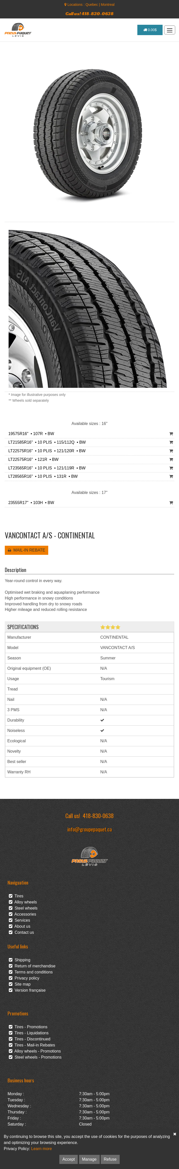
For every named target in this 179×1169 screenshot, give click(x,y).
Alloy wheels (23, 902)
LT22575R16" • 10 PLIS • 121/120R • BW (46, 451)
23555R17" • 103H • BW (30, 502)
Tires (16, 896)
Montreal (107, 5)
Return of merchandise (32, 966)
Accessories (22, 914)
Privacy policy (24, 978)
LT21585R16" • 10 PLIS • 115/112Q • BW (46, 442)
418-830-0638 (98, 815)
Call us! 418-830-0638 (89, 13)
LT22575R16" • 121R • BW (32, 459)
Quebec (92, 5)
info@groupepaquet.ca (89, 829)
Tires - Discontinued (29, 1039)
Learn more (41, 1149)
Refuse (110, 1159)
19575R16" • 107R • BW (30, 434)
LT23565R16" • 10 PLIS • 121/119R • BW (46, 468)
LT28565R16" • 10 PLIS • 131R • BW (42, 476)
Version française (27, 990)
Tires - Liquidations (28, 1033)
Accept (68, 1159)
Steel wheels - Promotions (35, 1057)
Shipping (19, 960)
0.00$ (150, 30)
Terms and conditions (31, 972)
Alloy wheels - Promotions (35, 1051)
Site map (20, 984)
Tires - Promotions (28, 1027)
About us (19, 926)
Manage (89, 1159)
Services (19, 920)
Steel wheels (23, 908)
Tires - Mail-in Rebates (32, 1045)
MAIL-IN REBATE (26, 550)
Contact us (21, 932)
